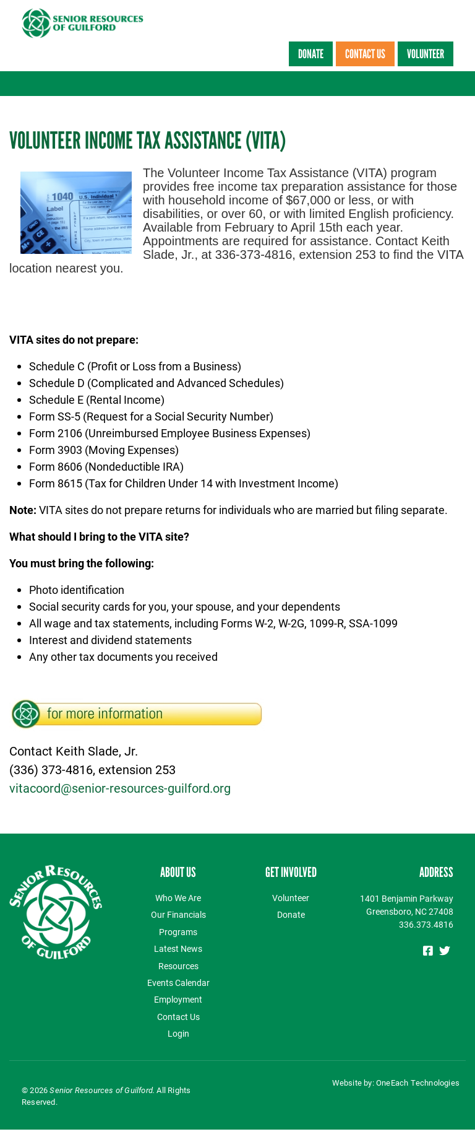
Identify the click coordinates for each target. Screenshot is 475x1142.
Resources (178, 966)
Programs (178, 932)
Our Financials (178, 914)
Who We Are (178, 898)
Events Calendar (178, 982)
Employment (178, 999)
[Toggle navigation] (457, 83)
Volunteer (425, 53)
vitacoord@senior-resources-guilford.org (120, 788)
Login (178, 1033)
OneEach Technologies (418, 1082)
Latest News (178, 948)
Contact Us (365, 53)
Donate (310, 53)
